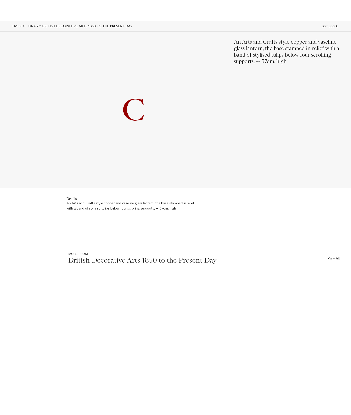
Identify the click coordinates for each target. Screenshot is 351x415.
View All (333, 258)
